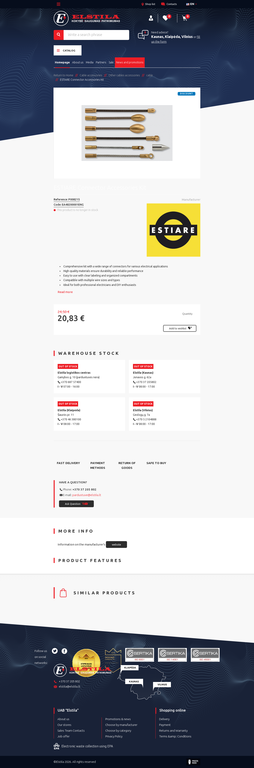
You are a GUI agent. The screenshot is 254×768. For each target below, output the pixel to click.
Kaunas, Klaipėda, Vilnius (172, 37)
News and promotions (129, 62)
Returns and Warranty (173, 730)
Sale (111, 62)
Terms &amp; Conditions (175, 736)
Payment (165, 724)
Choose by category (118, 730)
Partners (101, 62)
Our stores (64, 724)
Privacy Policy (113, 736)
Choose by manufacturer (121, 724)
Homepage (62, 62)
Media (89, 62)
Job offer (63, 736)
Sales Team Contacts (71, 730)
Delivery (164, 719)
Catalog (66, 50)
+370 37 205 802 (84, 489)
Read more (65, 292)
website (116, 544)
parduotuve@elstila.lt (86, 495)
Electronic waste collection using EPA (83, 746)
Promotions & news (118, 719)
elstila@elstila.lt (67, 687)
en (190, 4)
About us (77, 62)
